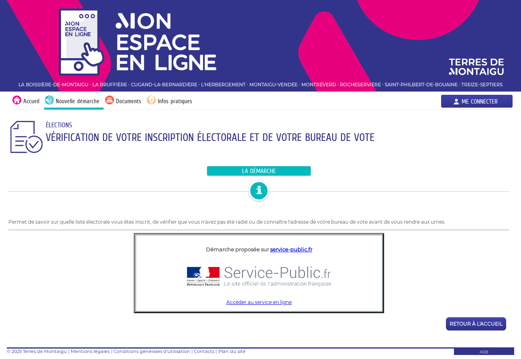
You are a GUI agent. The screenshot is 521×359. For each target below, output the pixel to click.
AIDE (484, 352)
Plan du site (232, 351)
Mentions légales (90, 351)
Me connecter (480, 101)
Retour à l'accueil (476, 324)
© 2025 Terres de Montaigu (37, 351)
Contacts (204, 351)
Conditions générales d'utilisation (152, 351)
